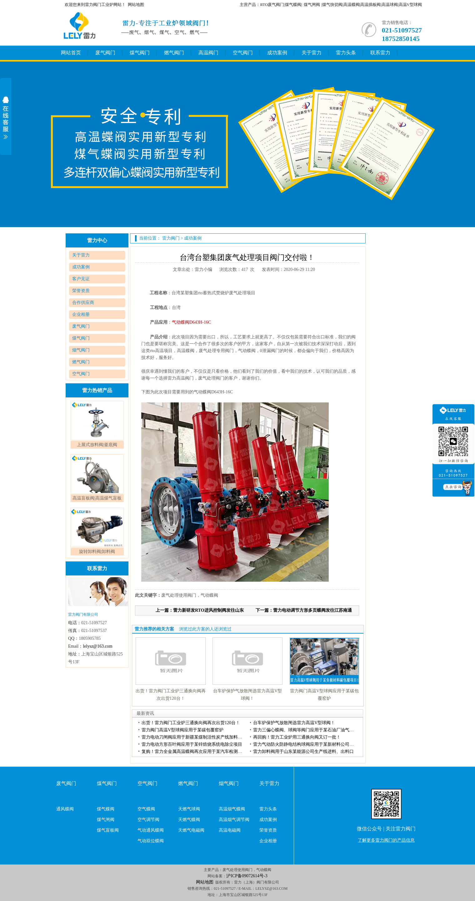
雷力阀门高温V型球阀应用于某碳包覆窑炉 (182, 730)
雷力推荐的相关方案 (154, 629)
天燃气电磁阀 (191, 830)
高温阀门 (208, 52)
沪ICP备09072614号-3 (246, 876)
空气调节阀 (148, 819)
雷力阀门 (171, 238)
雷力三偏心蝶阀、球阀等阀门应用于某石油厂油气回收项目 (310, 730)
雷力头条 (346, 52)
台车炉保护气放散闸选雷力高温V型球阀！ (294, 722)
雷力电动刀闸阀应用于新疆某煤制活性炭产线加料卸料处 (196, 737)
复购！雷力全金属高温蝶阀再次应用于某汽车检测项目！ (196, 751)
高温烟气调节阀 (234, 819)
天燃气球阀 (189, 809)
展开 (5, 117)
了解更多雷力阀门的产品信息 (386, 840)
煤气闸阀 (312, 4)
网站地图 (136, 4)
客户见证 (81, 278)
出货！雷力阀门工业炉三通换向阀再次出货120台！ (191, 722)
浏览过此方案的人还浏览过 (205, 629)
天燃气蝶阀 (189, 819)
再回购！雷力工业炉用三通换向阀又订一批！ (297, 737)
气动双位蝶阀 (151, 841)
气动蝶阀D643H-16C (191, 322)
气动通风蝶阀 (151, 830)
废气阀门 (105, 52)
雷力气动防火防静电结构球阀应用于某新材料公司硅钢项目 (310, 744)
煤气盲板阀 (108, 830)
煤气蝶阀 (105, 809)
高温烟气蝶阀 (232, 809)
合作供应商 (83, 302)
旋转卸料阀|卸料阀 (97, 551)
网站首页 (71, 52)
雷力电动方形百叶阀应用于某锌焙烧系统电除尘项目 (192, 744)
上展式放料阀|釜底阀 (97, 444)
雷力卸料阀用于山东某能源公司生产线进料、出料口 (303, 751)
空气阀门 (243, 52)
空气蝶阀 (146, 809)
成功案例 (277, 52)
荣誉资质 (81, 290)
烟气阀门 (81, 350)
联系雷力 (380, 52)
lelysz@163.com (97, 646)
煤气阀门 (140, 52)
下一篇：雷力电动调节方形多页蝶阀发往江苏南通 (304, 610)
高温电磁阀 (230, 830)
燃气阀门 (174, 52)
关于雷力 (312, 52)
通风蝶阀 (65, 809)
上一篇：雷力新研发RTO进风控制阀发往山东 (200, 610)
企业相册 (81, 314)
